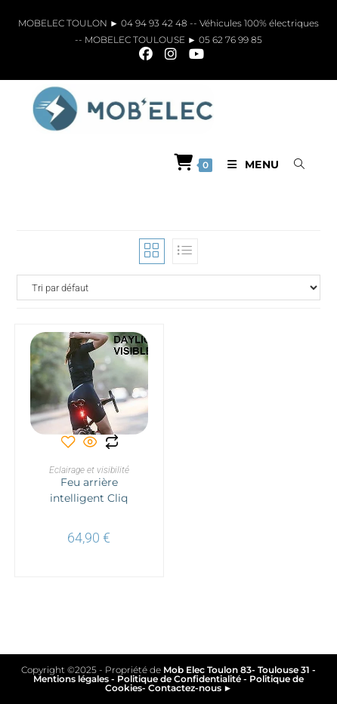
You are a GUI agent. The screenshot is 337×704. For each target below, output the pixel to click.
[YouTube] (193, 54)
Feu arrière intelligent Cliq (89, 490)
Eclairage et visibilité (89, 470)
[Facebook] (146, 54)
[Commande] (168, 287)
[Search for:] (294, 164)
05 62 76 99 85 (229, 39)
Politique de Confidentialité (179, 678)
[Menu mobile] (249, 164)
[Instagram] (171, 54)
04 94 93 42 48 (155, 23)
